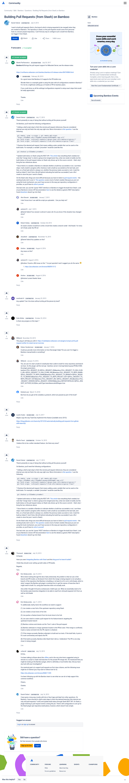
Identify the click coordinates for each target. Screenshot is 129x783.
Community (14, 3)
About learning (63, 768)
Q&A (14, 10)
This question (39, 180)
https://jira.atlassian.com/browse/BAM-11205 (36, 673)
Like (22, 100)
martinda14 (20, 298)
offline (46, 657)
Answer (15, 38)
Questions (28, 10)
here (47, 190)
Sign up (25, 724)
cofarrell (23, 651)
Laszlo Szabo (20, 415)
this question (67, 129)
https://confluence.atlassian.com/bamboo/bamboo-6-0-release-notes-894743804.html (45, 72)
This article (53, 156)
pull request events (70, 178)
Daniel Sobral (15, 23)
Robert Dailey (25, 223)
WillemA (19, 338)
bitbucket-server (93, 26)
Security (96, 777)
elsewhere (24, 192)
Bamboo (20, 10)
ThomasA (19, 553)
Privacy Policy (78, 777)
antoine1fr (24, 209)
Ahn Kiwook (25, 197)
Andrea (23, 248)
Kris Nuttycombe (26, 574)
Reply (18, 104)
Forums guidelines (50, 771)
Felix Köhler (20, 318)
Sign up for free (26, 745)
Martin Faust (20, 440)
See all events (95, 100)
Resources (62, 771)
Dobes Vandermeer (27, 347)
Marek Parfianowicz (23, 62)
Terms (88, 777)
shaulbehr (24, 237)
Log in (19, 724)
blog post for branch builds (61, 559)
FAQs (46, 768)
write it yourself (39, 184)
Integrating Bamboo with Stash (36, 559)
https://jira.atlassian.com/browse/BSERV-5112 (40, 267)
